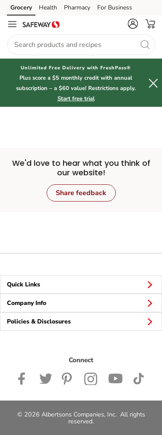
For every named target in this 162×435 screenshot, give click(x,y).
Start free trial (76, 99)
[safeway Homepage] (41, 24)
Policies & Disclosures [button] (81, 321)
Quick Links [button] (81, 284)
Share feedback (81, 193)
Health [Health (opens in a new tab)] (48, 7)
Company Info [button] (81, 302)
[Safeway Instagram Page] (91, 377)
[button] (132, 24)
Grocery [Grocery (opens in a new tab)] (21, 7)
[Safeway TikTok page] (138, 377)
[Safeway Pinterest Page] (67, 377)
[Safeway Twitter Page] (45, 377)
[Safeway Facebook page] (23, 377)
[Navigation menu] (12, 24)
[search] (145, 44)
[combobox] (81, 44)
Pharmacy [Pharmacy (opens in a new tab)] (77, 7)
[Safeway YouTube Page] (115, 377)
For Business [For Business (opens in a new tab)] (114, 7)
